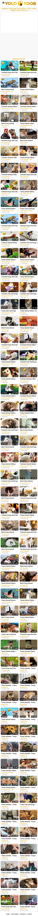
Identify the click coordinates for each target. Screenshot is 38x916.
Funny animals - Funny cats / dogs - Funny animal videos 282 (9, 737)
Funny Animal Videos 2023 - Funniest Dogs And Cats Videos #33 (8, 464)
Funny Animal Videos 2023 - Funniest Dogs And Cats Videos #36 (8, 583)
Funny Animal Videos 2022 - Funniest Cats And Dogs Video (9, 651)
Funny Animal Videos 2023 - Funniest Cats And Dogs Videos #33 (9, 260)
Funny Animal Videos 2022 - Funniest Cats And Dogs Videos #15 (9, 396)
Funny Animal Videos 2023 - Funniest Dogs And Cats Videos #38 (8, 362)
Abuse (30, 914)
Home (8, 914)
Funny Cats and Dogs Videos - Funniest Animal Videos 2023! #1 (9, 634)
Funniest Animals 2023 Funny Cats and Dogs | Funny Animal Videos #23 (10, 158)
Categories (15, 914)
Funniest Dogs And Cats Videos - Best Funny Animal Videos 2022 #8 (9, 277)
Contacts (23, 914)
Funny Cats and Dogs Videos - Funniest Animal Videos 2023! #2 (9, 311)
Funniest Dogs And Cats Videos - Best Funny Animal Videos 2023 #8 (9, 141)
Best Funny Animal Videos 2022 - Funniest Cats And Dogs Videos (9, 90)
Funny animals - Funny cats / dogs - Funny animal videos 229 (9, 839)
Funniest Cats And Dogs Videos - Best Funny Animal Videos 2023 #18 (9, 481)
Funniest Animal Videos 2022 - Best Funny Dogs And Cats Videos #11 (9, 243)
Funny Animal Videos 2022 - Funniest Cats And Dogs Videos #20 (9, 209)
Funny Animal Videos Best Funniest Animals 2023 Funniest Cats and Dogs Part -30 (9, 379)
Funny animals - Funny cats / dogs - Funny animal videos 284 (9, 873)
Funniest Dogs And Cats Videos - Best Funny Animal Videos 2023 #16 (9, 226)
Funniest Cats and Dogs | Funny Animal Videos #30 (10, 430)
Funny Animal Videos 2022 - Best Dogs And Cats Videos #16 (8, 788)
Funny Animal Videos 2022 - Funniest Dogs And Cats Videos (8, 413)
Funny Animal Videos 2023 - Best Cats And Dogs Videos (8, 720)
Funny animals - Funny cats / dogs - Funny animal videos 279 (9, 856)
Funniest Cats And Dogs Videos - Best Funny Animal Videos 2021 (9, 294)
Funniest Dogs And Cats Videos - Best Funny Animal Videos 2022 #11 (9, 73)
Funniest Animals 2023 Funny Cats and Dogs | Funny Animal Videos (9, 175)
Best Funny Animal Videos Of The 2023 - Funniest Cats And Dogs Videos (9, 124)
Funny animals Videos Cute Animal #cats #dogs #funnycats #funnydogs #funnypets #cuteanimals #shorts (9, 771)
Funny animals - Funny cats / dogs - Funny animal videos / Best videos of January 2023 (9, 822)
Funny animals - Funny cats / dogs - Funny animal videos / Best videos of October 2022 (9, 754)
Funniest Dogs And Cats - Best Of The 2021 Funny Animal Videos (10, 192)
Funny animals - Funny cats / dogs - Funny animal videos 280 (9, 890)
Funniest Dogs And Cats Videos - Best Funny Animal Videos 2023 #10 (9, 345)
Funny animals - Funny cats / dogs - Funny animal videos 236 (9, 685)
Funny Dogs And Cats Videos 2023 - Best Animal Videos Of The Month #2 (8, 907)
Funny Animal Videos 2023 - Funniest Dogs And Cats (8, 600)
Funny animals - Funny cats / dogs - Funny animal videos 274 (9, 805)
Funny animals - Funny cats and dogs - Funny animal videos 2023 (9, 703)
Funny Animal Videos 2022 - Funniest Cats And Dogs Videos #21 (9, 566)
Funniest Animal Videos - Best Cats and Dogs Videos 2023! (9, 107)
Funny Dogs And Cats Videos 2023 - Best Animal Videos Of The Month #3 (8, 668)
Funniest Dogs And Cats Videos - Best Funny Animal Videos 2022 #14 (9, 515)
